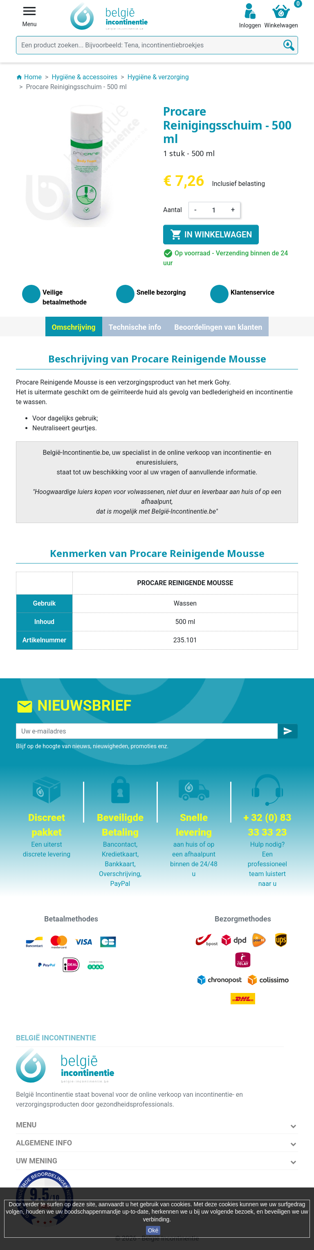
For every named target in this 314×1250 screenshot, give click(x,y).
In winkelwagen (211, 234)
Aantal (172, 210)
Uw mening (36, 1160)
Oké (153, 1230)
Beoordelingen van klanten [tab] (218, 327)
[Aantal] (214, 210)
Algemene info (44, 1142)
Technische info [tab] (135, 327)
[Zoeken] (157, 45)
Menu (26, 1124)
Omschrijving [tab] (74, 327)
